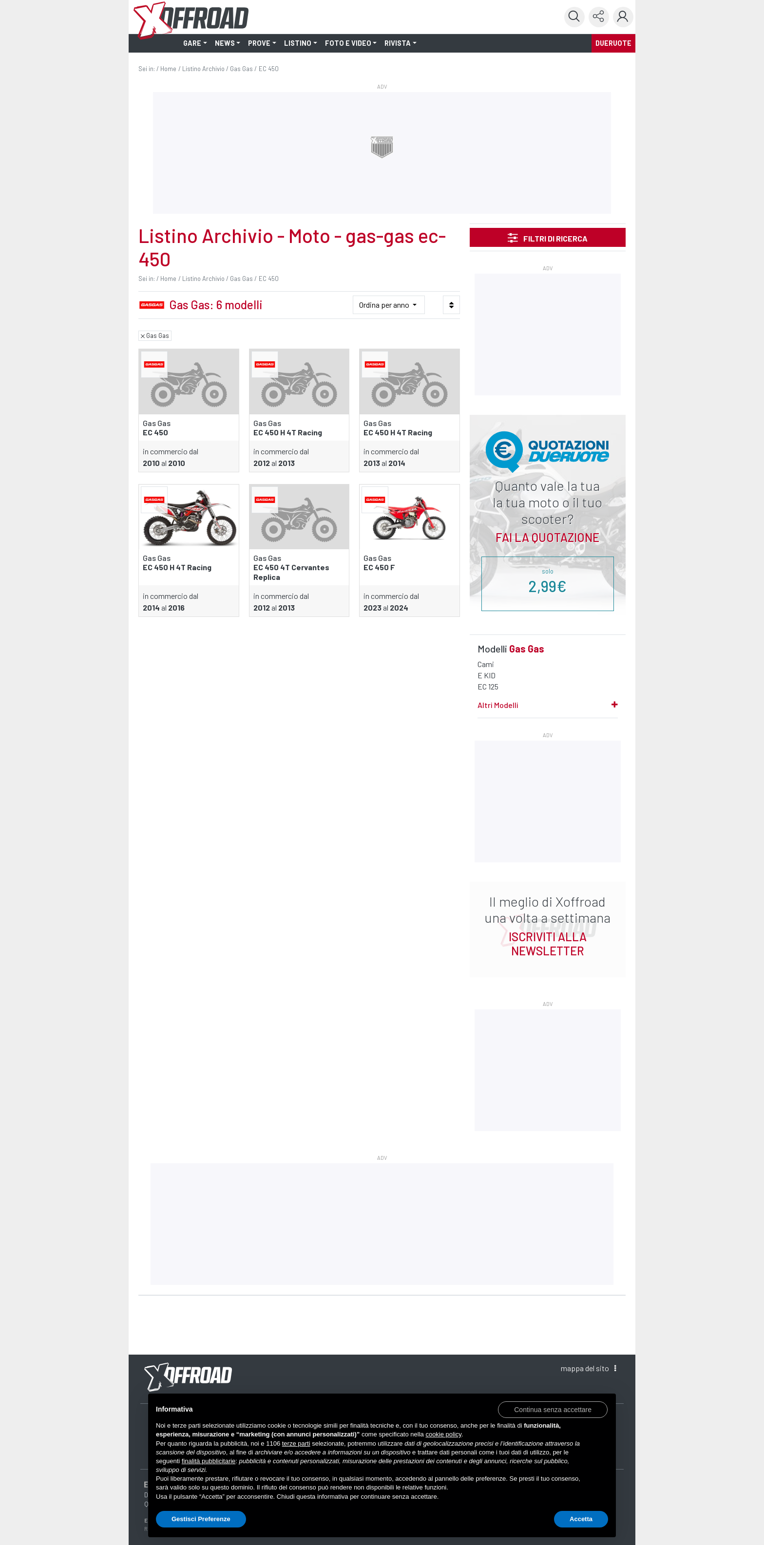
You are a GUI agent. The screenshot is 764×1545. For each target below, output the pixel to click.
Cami (486, 664)
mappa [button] (588, 1368)
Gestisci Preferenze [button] (201, 1519)
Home (168, 69)
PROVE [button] (259, 43)
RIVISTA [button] (397, 43)
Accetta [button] (581, 1519)
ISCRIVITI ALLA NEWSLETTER (548, 944)
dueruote (613, 43)
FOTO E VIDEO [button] (348, 43)
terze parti (296, 1443)
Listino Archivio (203, 69)
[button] (553, 1409)
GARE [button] (192, 43)
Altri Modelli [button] (498, 704)
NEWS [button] (225, 43)
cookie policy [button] (443, 1434)
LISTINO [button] (297, 43)
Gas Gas (241, 69)
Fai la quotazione (547, 537)
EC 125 (488, 686)
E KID (487, 675)
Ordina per (385, 304)
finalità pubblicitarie (209, 1461)
